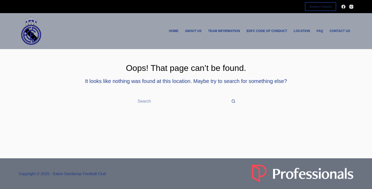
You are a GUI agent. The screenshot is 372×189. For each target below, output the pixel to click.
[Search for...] (180, 101)
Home (173, 31)
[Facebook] (343, 7)
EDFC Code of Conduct (267, 31)
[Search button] (233, 101)
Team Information (224, 31)
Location (302, 31)
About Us (193, 31)
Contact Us (340, 31)
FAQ (319, 31)
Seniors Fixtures (320, 6)
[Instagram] (351, 7)
